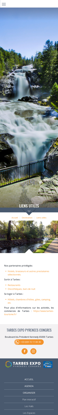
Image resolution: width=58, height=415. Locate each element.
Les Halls (29, 406)
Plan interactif (29, 399)
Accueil (15, 218)
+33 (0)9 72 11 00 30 (31, 341)
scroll (29, 211)
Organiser (29, 392)
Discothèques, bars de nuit (21, 288)
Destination (27, 218)
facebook (24, 351)
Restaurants (14, 285)
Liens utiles (41, 218)
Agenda (29, 386)
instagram (33, 351)
